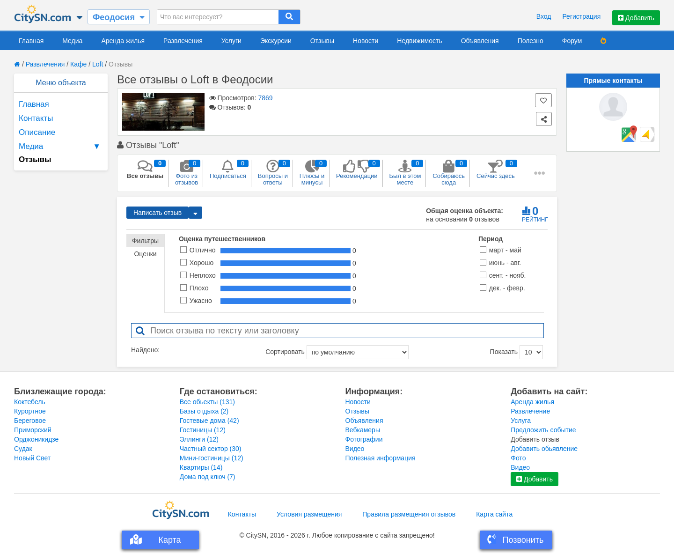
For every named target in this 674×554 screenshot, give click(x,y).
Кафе (78, 64)
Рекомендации (357, 169)
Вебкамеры (362, 430)
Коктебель (29, 402)
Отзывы (322, 40)
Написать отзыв (157, 212)
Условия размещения (309, 514)
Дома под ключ (207, 476)
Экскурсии (276, 40)
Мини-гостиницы (211, 458)
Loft (97, 64)
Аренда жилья (123, 40)
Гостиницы (203, 430)
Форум (572, 40)
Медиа (72, 40)
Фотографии (364, 439)
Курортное (30, 411)
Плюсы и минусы (312, 173)
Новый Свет (32, 458)
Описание (37, 132)
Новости (365, 40)
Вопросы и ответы (273, 173)
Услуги (231, 40)
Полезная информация (380, 458)
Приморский (32, 430)
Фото (518, 458)
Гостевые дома (209, 420)
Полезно (530, 40)
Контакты (36, 118)
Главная (31, 40)
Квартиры (201, 467)
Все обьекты (207, 402)
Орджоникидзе (36, 439)
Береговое (30, 420)
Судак (23, 448)
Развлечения (183, 40)
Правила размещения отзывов (408, 514)
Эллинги (199, 439)
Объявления (480, 40)
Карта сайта (494, 514)
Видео (355, 448)
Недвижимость (419, 40)
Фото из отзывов (186, 173)
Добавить (636, 18)
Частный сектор (211, 448)
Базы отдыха (204, 411)
